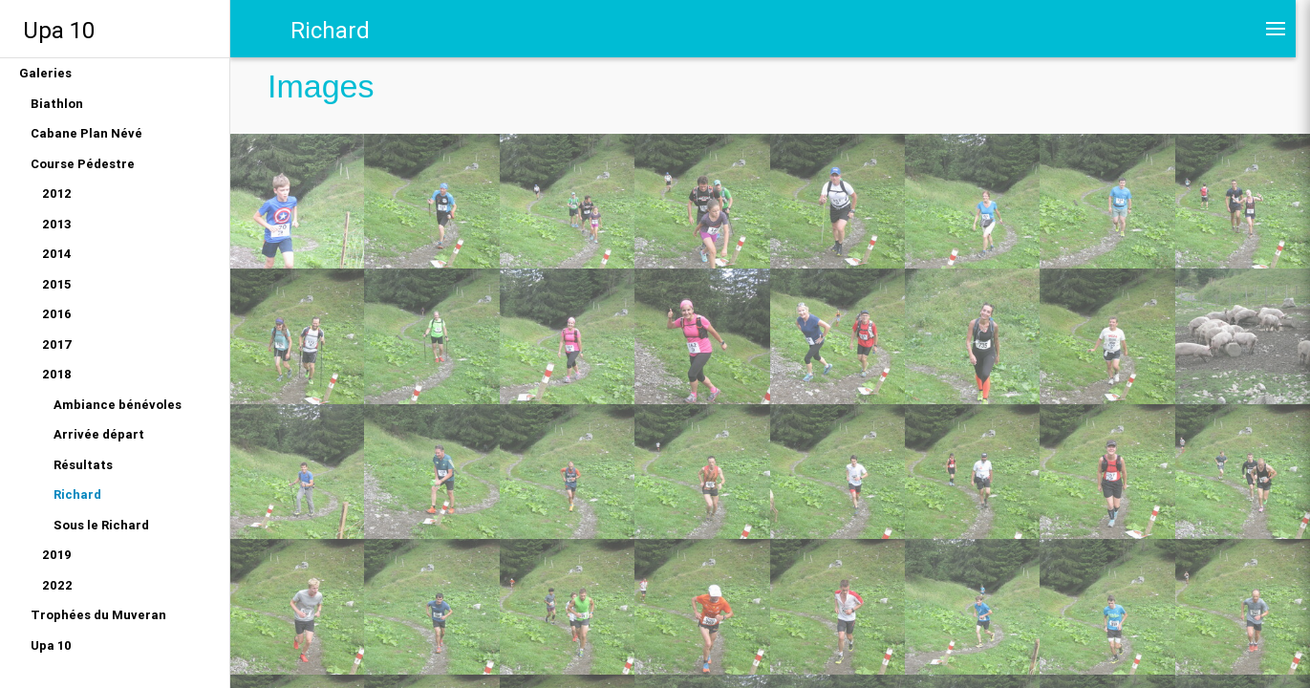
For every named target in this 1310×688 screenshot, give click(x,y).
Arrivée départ (99, 434)
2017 (57, 344)
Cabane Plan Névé (86, 133)
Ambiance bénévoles (118, 405)
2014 (57, 254)
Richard (77, 494)
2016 (57, 314)
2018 (57, 374)
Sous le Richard (101, 525)
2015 (56, 284)
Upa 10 (59, 30)
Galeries (45, 73)
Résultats (83, 465)
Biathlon (57, 104)
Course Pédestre (83, 164)
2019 (57, 555)
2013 (57, 224)
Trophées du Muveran (98, 615)
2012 (57, 193)
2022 (57, 585)
